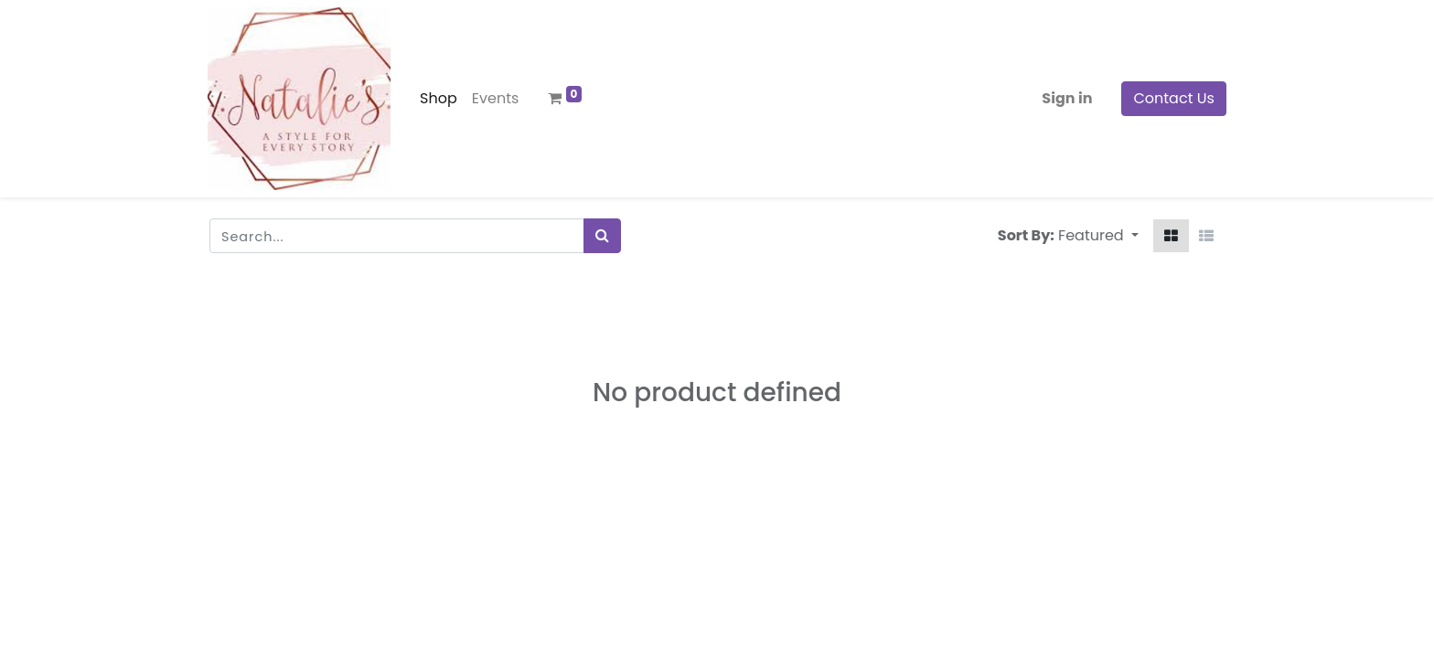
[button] (1098, 235)
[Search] (602, 235)
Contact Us (1172, 98)
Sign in (1065, 98)
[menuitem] (440, 98)
